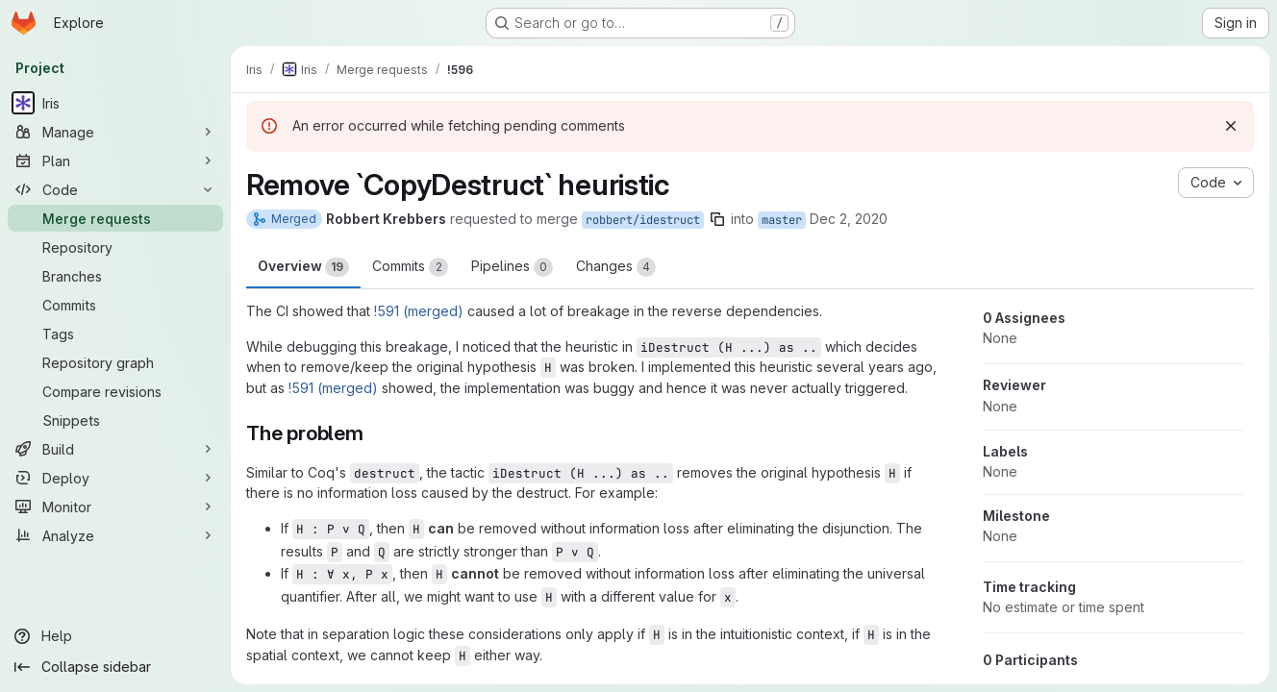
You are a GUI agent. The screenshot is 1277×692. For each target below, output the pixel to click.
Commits (410, 267)
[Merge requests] (115, 218)
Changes (616, 267)
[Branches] (115, 275)
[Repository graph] (115, 362)
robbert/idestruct (643, 220)
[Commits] (115, 304)
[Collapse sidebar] (115, 667)
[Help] (115, 636)
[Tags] (115, 333)
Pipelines (512, 267)
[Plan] (115, 160)
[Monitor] (115, 506)
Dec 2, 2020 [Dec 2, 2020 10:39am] (849, 218)
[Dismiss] (1230, 125)
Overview (303, 267)
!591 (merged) (418, 311)
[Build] (115, 448)
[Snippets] (115, 420)
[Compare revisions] (115, 391)
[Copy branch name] (717, 219)
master (782, 220)
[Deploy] (115, 477)
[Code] (115, 189)
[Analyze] (115, 535)
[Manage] (115, 131)
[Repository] (115, 247)
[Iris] (115, 102)
